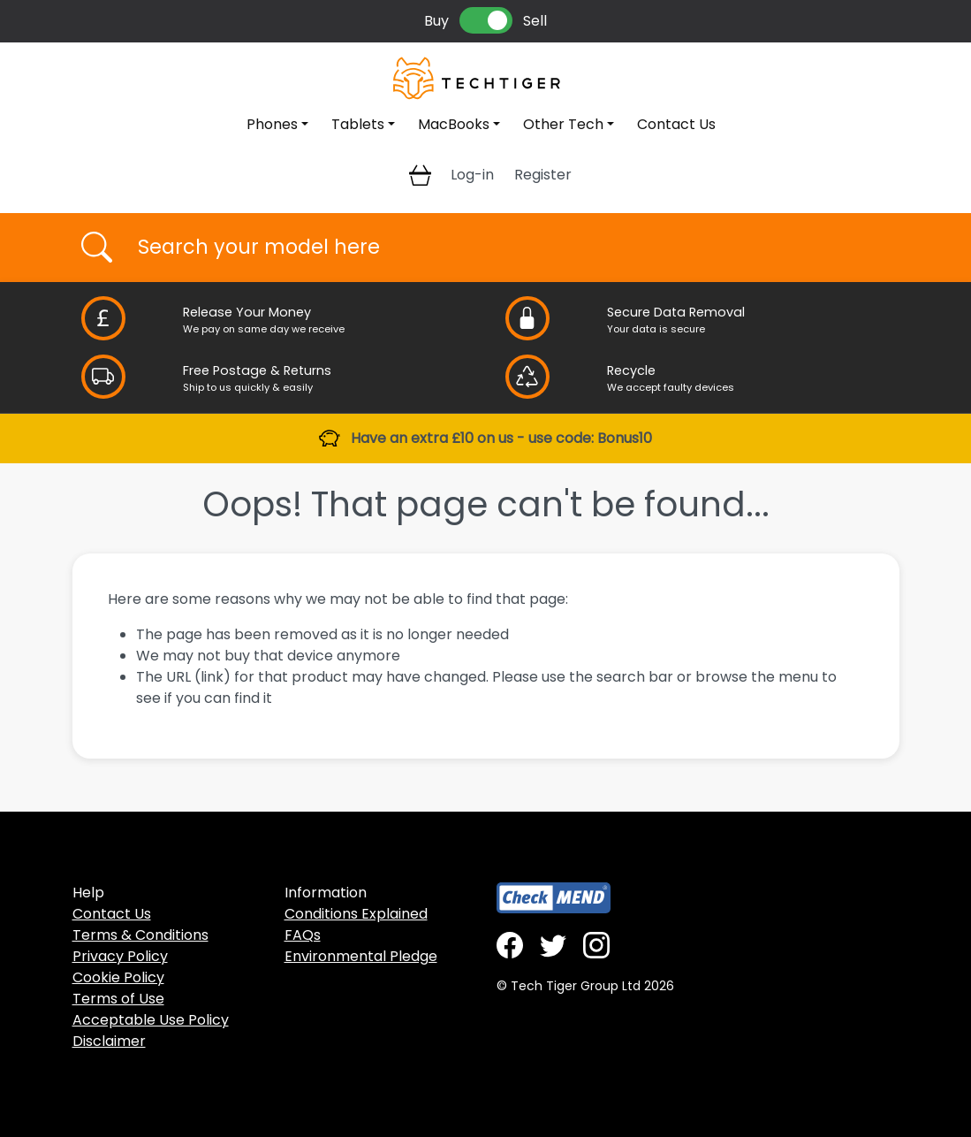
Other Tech (563, 124)
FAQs (302, 935)
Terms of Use (118, 998)
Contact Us (676, 124)
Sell (535, 21)
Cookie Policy (118, 977)
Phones (272, 124)
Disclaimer (109, 1041)
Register (543, 174)
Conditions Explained (356, 914)
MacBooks (453, 124)
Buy (436, 21)
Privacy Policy (120, 956)
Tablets (357, 124)
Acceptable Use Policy (150, 1020)
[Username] (501, 247)
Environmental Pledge (360, 956)
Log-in (472, 174)
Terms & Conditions (140, 935)
